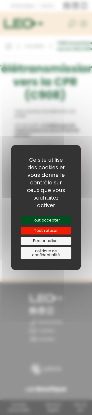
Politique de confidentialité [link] (46, 253)
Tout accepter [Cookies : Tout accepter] (46, 220)
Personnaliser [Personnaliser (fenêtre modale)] (46, 241)
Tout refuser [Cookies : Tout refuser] (46, 230)
